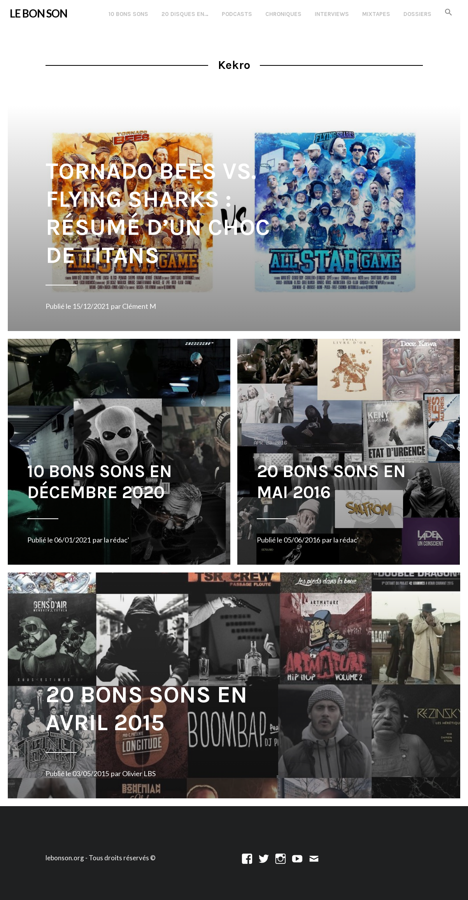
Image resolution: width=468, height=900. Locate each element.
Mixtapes (376, 14)
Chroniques (283, 14)
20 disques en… (185, 14)
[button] (448, 12)
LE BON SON (38, 13)
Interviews (332, 14)
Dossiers (417, 14)
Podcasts (237, 14)
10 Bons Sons (128, 14)
